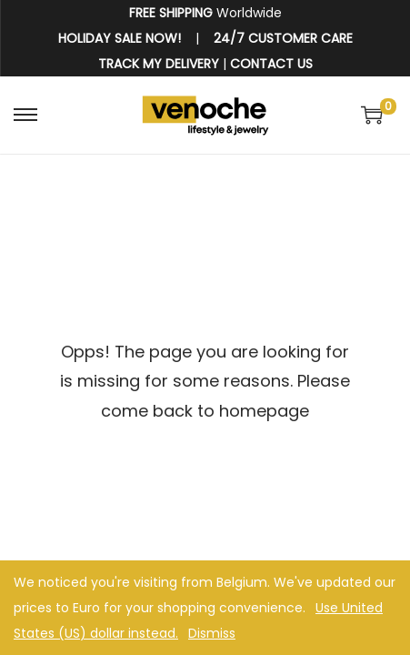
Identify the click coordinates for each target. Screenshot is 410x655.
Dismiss (211, 633)
